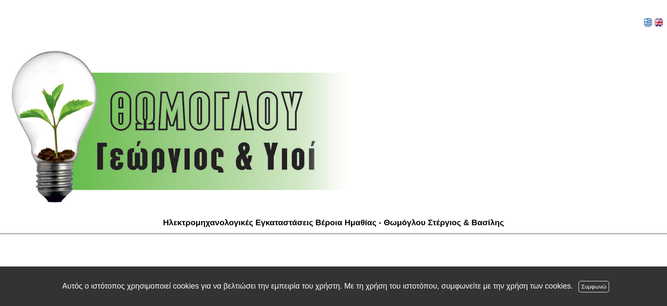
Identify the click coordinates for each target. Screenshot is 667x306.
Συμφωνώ (593, 286)
